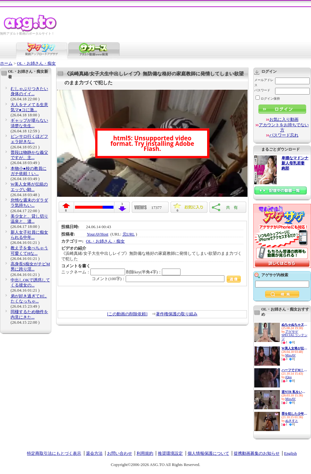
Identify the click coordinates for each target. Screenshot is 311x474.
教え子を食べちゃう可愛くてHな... (29, 250)
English (290, 453)
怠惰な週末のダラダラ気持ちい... (29, 203)
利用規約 (145, 453)
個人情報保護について (208, 453)
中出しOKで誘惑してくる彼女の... (30, 282)
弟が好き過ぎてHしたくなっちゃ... (29, 299)
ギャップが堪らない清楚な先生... (29, 123)
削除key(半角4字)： (153, 272)
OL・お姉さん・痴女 (36, 63)
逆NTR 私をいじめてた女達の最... (294, 392)
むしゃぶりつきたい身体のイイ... (29, 91)
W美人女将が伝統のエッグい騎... (29, 187)
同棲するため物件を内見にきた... (29, 314)
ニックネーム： (93, 272)
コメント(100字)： (166, 278)
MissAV (290, 355)
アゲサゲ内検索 (274, 275)
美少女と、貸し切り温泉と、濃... (29, 219)
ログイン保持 (268, 98)
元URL (128, 234)
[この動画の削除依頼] (127, 314)
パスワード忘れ (283, 135)
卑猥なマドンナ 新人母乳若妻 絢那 (295, 163)
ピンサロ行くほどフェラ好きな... (29, 139)
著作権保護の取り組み (177, 314)
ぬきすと (291, 420)
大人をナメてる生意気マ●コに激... (29, 107)
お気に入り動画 (283, 119)
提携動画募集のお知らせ (257, 453)
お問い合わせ (119, 453)
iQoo (288, 377)
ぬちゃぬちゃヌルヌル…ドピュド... (294, 324)
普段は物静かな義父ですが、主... (29, 155)
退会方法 (94, 453)
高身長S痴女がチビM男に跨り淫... (30, 266)
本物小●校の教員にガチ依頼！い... (28, 171)
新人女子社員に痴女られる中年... (29, 235)
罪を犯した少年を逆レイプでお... (294, 413)
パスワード (262, 90)
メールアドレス (263, 82)
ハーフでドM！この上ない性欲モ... (294, 370)
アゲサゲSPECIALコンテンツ (294, 335)
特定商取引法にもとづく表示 (54, 453)
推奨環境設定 (170, 453)
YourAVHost (97, 234)
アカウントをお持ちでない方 (284, 127)
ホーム (6, 63)
